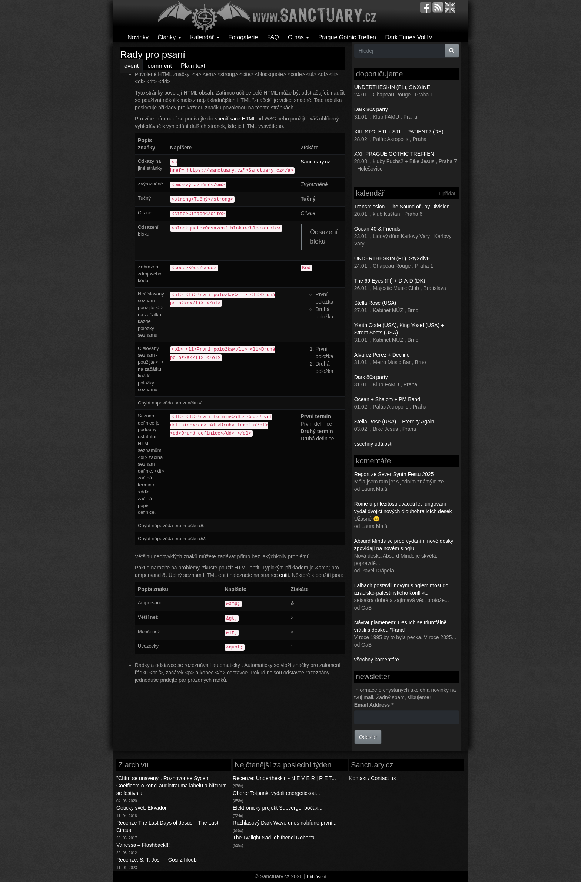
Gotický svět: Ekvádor (141, 808)
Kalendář (204, 37)
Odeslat (368, 737)
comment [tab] (159, 66)
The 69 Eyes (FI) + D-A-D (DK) (389, 281)
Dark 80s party (371, 109)
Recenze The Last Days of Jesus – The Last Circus (167, 826)
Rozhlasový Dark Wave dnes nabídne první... (284, 823)
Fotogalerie (243, 37)
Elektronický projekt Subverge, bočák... (277, 808)
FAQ (273, 37)
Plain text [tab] (193, 66)
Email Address (374, 705)
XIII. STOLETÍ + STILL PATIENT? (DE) (399, 132)
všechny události (373, 444)
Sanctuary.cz (315, 162)
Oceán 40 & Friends (377, 229)
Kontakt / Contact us (372, 778)
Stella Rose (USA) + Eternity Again (394, 422)
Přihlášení (316, 876)
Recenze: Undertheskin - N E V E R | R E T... (284, 778)
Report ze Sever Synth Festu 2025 (394, 474)
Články (169, 37)
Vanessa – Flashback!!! (143, 845)
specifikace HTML (235, 119)
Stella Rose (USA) (375, 303)
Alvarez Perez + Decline (382, 355)
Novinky (138, 37)
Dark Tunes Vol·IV (408, 37)
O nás (298, 37)
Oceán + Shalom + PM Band (387, 399)
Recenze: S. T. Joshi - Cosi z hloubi (157, 860)
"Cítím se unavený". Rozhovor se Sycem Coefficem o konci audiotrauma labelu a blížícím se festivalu (171, 785)
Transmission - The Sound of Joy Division (402, 206)
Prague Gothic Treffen (347, 37)
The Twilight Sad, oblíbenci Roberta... (276, 837)
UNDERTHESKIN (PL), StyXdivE (392, 87)
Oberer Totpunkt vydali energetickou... (276, 793)
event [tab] (131, 66)
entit (284, 575)
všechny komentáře (376, 660)
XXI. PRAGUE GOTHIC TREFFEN (394, 154)
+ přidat (446, 193)
